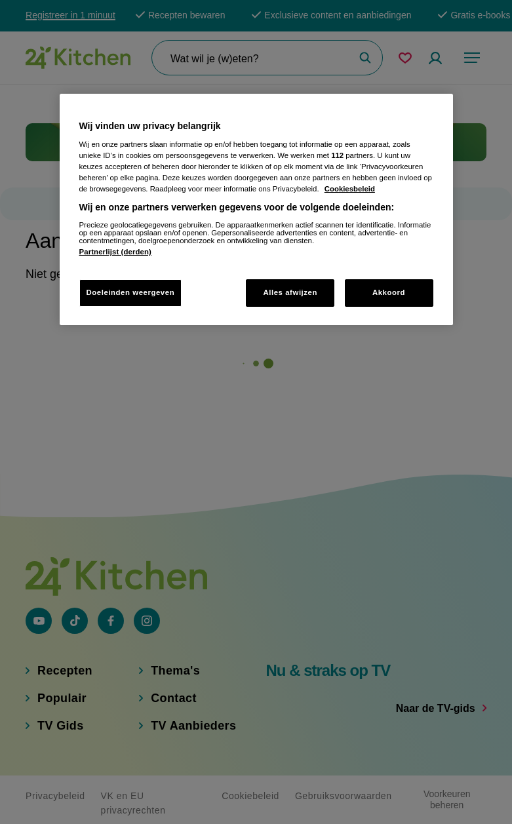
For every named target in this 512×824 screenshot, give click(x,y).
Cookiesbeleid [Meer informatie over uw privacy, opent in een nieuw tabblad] (350, 189)
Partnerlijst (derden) (115, 252)
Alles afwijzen (290, 292)
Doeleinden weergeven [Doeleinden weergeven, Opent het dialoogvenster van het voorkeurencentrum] (131, 292)
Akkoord (388, 292)
